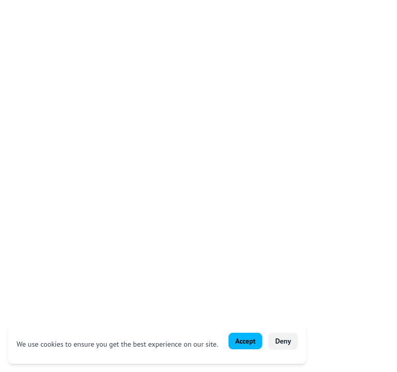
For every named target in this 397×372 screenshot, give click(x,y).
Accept (245, 341)
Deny (283, 341)
